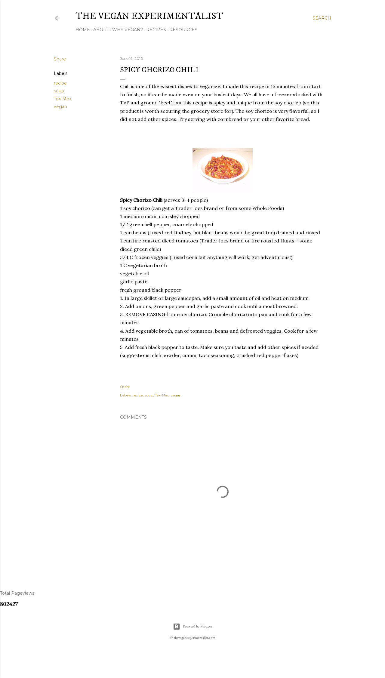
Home (82, 29)
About (101, 29)
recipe (60, 83)
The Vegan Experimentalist (149, 16)
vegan (60, 106)
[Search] (322, 18)
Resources (183, 29)
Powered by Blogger (192, 626)
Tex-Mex (62, 98)
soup (59, 91)
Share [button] (60, 59)
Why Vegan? (127, 29)
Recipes (156, 29)
